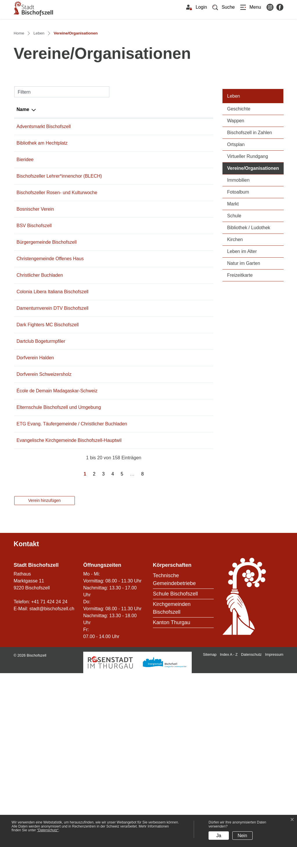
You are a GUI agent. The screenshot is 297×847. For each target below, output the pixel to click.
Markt (233, 266)
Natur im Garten (243, 325)
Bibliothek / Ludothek (248, 290)
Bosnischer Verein (35, 299)
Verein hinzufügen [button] (44, 674)
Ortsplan (236, 207)
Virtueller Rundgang (247, 218)
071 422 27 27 (87, 229)
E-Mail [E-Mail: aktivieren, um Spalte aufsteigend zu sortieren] (117, 172)
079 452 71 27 (87, 212)
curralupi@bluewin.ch (133, 396)
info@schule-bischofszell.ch (139, 546)
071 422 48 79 (87, 466)
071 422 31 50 (87, 546)
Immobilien (238, 242)
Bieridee (25, 229)
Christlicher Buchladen (40, 379)
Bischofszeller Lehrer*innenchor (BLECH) (34, 252)
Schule (234, 278)
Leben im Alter (242, 314)
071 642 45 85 (87, 482)
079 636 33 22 (87, 442)
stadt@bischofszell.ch (51, 782)
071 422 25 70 (87, 332)
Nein (242, 835)
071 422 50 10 (87, 396)
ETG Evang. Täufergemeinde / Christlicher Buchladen (40, 576)
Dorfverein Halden (35, 482)
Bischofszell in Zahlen (249, 195)
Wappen (235, 183)
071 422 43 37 (87, 299)
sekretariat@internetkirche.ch (141, 600)
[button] (224, 7)
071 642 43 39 (87, 499)
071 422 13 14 (87, 245)
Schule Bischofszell (175, 768)
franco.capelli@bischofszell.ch (142, 189)
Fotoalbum (238, 254)
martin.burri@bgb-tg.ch (134, 332)
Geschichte (238, 171)
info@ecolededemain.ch (135, 522)
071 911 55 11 (87, 276)
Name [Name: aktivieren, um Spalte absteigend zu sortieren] (23, 172)
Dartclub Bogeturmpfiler (41, 466)
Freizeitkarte (240, 337)
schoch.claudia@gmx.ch (136, 419)
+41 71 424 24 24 (49, 775)
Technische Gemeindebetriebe (174, 753)
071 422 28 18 (87, 600)
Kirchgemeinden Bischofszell (172, 782)
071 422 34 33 (87, 356)
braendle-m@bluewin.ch (136, 466)
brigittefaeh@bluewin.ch (135, 245)
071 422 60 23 (87, 379)
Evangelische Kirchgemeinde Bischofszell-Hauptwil (38, 607)
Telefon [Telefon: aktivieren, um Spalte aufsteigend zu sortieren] (81, 172)
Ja (218, 835)
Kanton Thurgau (171, 796)
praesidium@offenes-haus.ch (141, 356)
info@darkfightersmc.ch (135, 442)
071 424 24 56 (87, 189)
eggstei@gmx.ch (128, 379)
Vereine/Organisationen (255, 230)
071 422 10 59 (87, 316)
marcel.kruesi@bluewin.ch (138, 316)
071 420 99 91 (87, 419)
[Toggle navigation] (251, 7)
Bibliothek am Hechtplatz (42, 212)
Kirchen (235, 302)
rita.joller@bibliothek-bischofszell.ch (147, 212)
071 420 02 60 (87, 522)
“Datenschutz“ (48, 830)
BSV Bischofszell (34, 316)
